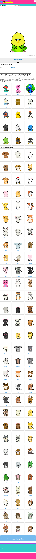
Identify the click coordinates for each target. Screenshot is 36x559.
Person (3, 549)
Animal (12, 67)
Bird (14, 67)
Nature (3, 548)
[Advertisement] (18, 13)
